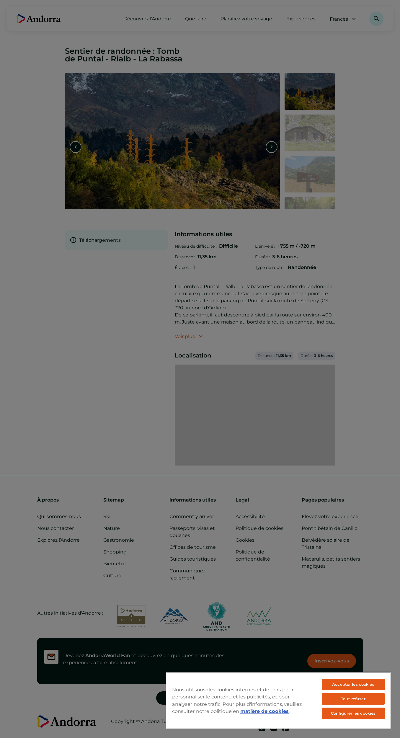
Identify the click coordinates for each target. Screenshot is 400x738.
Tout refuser (353, 698)
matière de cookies (264, 711)
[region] (278, 700)
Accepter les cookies (353, 684)
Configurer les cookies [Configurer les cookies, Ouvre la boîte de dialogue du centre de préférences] (353, 713)
